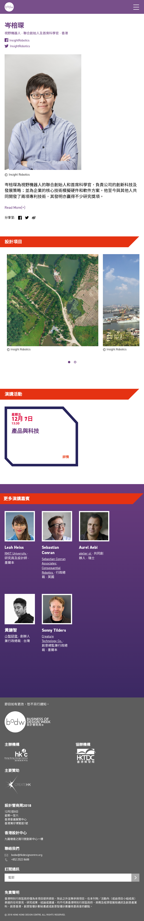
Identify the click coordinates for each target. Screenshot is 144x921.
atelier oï (85, 553)
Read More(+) (15, 207)
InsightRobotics (19, 40)
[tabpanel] (53, 303)
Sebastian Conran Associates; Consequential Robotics (53, 566)
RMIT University (16, 553)
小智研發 (11, 636)
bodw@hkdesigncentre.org (26, 855)
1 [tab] (69, 362)
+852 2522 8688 (20, 859)
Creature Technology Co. (52, 638)
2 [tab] (75, 362)
